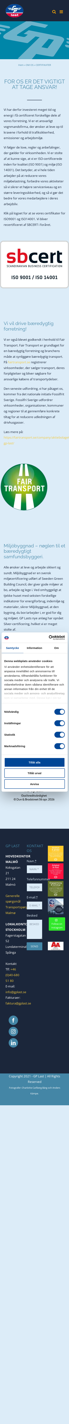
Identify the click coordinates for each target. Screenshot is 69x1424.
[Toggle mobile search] (54, 12)
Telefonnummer (38, 879)
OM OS (29, 65)
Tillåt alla (34, 762)
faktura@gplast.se (18, 1003)
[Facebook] (13, 1020)
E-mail (32, 897)
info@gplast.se (16, 992)
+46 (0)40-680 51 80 (12, 975)
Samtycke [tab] (12, 647)
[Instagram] (13, 1031)
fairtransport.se (19, 362)
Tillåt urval (34, 773)
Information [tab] (34, 647)
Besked (32, 915)
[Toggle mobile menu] (61, 12)
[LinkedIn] (13, 1043)
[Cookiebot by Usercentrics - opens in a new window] (49, 637)
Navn (31, 861)
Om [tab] (56, 647)
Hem (21, 65)
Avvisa (34, 783)
